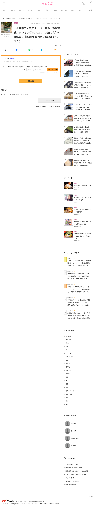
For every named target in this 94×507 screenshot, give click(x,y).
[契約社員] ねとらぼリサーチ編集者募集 (76, 471)
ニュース (12, 10)
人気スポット (70, 370)
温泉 (26, 94)
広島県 (16, 23)
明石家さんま (75, 438)
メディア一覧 (5, 504)
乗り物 (68, 367)
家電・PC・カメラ (71, 391)
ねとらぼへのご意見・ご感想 (73, 467)
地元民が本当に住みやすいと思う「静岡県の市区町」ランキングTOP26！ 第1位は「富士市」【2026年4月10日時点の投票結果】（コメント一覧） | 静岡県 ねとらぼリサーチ (79, 318)
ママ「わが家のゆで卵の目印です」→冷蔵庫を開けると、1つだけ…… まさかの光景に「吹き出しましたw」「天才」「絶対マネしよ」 (83, 98)
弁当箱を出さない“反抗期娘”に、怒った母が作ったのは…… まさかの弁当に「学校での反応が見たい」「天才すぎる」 (82, 132)
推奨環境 (57, 504)
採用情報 (51, 504)
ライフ (68, 363)
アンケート (68, 178)
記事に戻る (31, 81)
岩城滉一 (73, 445)
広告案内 (17, 504)
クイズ (30, 10)
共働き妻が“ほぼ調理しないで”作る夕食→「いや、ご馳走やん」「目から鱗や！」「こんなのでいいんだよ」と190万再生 (83, 165)
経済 (67, 401)
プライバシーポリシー (33, 504)
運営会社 (46, 504)
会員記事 (89, 10)
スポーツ (68, 350)
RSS (41, 504)
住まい (55, 10)
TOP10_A (5, 94)
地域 (47, 10)
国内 (67, 380)
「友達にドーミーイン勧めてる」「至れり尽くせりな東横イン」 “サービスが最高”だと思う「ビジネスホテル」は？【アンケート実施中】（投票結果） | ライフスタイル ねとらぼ (78, 305)
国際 (67, 384)
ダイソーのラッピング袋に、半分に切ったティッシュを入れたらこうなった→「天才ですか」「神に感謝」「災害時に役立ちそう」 (82, 121)
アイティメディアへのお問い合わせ (75, 474)
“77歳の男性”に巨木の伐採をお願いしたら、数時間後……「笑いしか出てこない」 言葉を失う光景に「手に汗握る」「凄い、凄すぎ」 (82, 76)
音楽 (67, 404)
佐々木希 (73, 431)
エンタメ (21, 10)
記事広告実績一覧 (70, 484)
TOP (4, 10)
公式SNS (11, 504)
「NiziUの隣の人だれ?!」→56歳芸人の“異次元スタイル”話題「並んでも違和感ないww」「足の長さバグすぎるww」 (83, 65)
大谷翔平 (73, 423)
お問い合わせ (24, 504)
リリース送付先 (69, 478)
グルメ (38, 10)
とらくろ (58, 45)
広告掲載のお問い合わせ (72, 481)
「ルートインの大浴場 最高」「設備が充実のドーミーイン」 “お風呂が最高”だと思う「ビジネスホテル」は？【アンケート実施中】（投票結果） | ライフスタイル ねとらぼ (79, 265)
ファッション (70, 356)
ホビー (68, 360)
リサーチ (81, 10)
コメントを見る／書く (49, 100)
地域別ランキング (17, 94)
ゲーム (68, 346)
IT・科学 (68, 336)
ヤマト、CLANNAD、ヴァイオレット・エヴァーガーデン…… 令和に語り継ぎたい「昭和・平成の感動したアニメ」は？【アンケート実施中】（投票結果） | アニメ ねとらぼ (79, 292)
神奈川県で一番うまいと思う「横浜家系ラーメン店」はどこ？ (82, 236)
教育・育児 (64, 10)
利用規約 (91, 496)
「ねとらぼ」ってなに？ (72, 464)
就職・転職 (69, 394)
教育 (67, 397)
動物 (72, 10)
